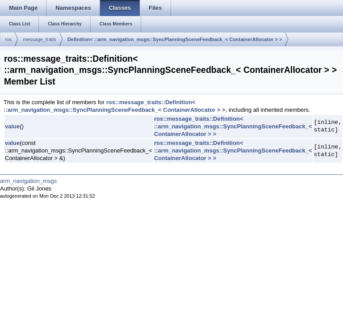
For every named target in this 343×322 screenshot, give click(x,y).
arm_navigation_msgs (28, 181)
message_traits (39, 39)
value (12, 126)
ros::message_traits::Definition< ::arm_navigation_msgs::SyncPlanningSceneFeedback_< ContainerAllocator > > (115, 106)
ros (8, 39)
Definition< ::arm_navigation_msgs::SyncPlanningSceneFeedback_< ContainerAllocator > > (174, 39)
